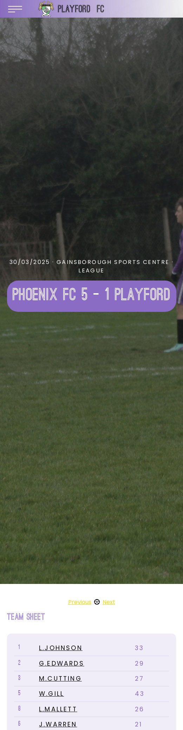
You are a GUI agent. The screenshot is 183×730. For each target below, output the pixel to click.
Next (109, 602)
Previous (79, 602)
